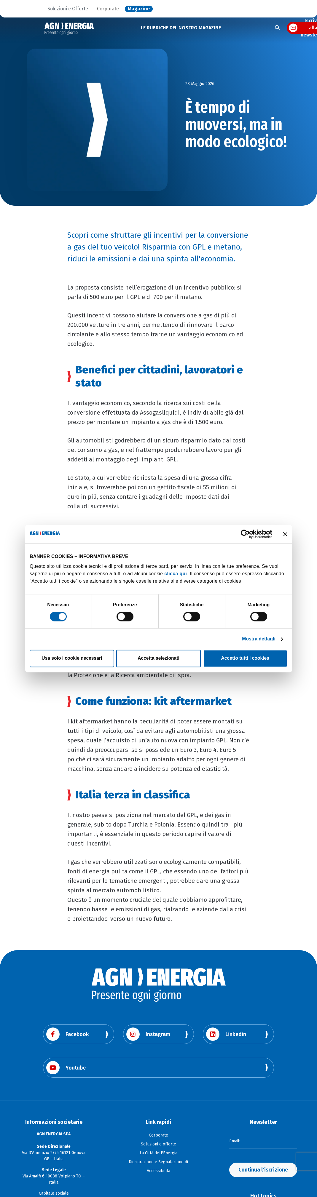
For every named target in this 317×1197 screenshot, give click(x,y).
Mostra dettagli (258, 639)
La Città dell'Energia (158, 1153)
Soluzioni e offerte (158, 1144)
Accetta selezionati (158, 658)
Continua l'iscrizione (263, 1169)
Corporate (108, 8)
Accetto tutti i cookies (245, 658)
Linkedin (226, 1034)
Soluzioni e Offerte (67, 8)
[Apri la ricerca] (277, 28)
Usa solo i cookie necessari (72, 658)
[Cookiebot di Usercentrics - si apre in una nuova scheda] (246, 534)
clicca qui (175, 573)
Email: (234, 1140)
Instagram (148, 1034)
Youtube (66, 1067)
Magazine (139, 8)
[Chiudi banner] (285, 534)
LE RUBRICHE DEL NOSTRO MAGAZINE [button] (181, 28)
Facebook (67, 1034)
